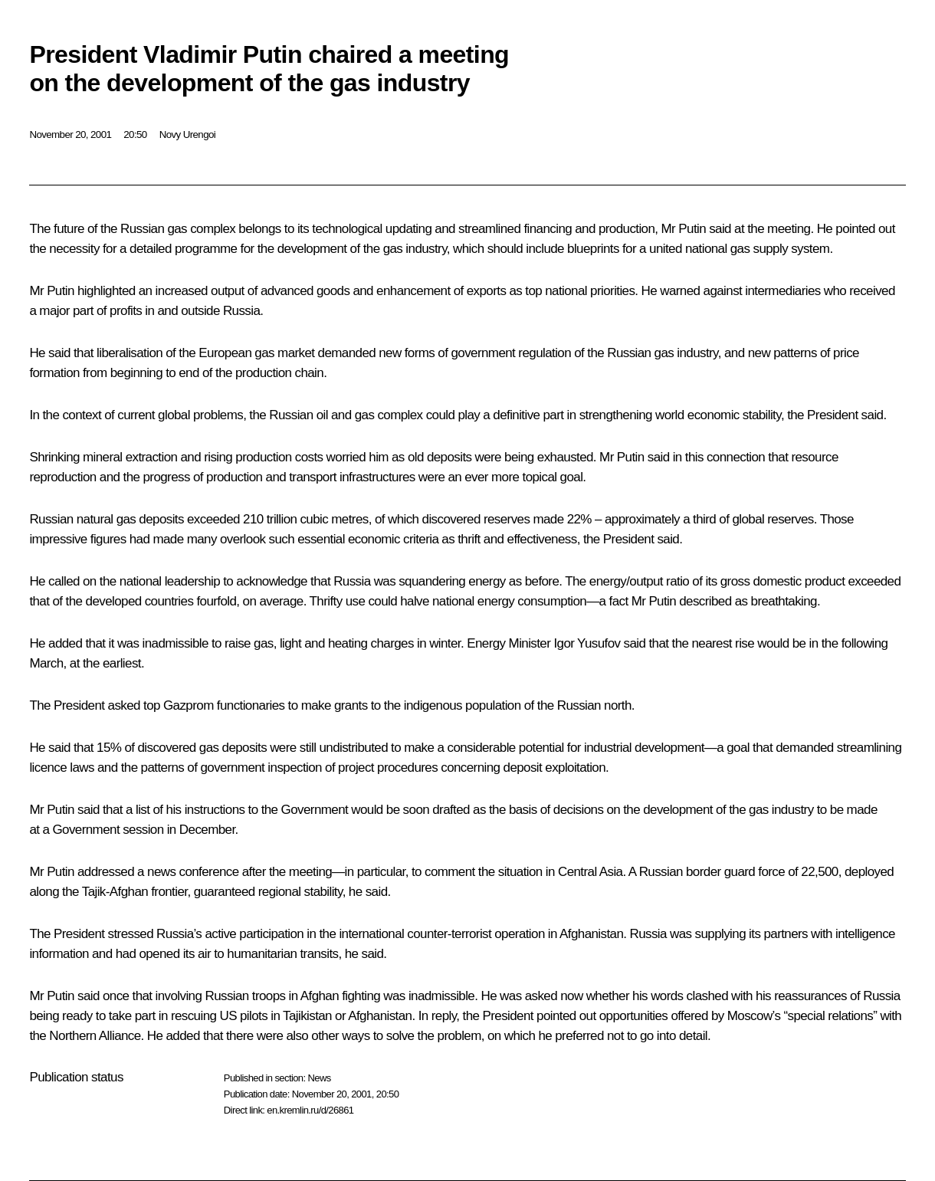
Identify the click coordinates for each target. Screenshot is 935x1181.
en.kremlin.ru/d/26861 (310, 1110)
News (318, 1078)
